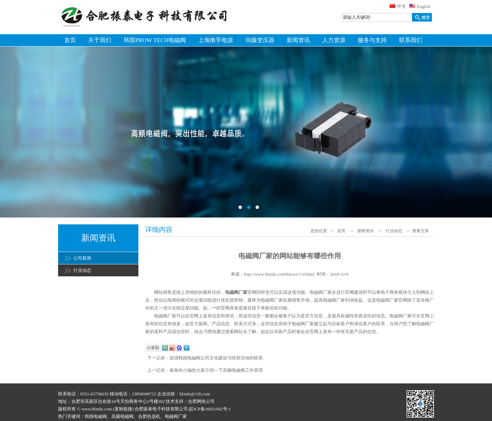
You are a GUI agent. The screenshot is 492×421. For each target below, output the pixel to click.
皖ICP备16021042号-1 (210, 408)
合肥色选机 (149, 416)
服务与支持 (372, 40)
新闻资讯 (298, 40)
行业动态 (82, 270)
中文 (401, 6)
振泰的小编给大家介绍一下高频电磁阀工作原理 (216, 370)
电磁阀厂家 (236, 292)
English (423, 6)
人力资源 (333, 40)
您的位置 (319, 230)
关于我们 (99, 40)
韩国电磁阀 (96, 416)
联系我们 (410, 40)
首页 (70, 40)
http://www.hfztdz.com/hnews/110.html (279, 274)
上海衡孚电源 (215, 40)
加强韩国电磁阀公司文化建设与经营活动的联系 (216, 357)
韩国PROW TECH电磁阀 (155, 40)
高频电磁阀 (122, 416)
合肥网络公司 (201, 401)
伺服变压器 (259, 40)
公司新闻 (82, 258)
